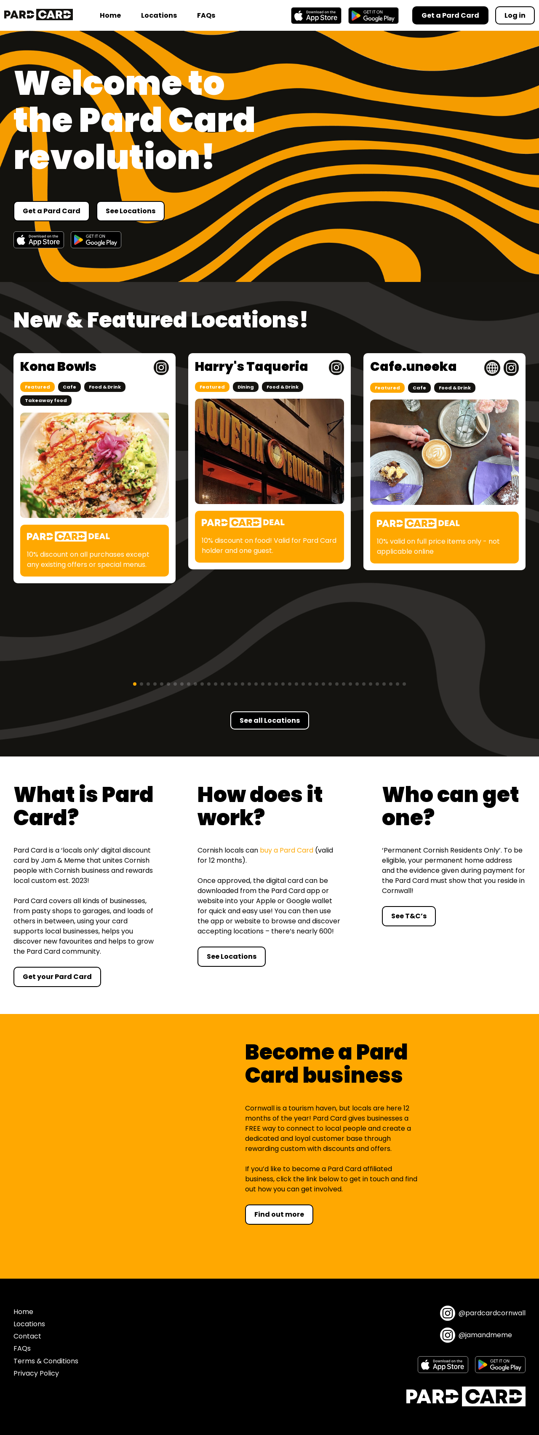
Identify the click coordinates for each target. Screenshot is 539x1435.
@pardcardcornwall (483, 1313)
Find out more (279, 1214)
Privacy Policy (36, 1373)
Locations (159, 15)
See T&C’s (409, 916)
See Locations (130, 211)
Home (110, 15)
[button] (134, 684)
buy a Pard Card (286, 850)
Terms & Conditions (45, 1361)
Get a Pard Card (51, 211)
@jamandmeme (476, 1335)
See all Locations (270, 720)
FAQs (206, 15)
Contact (27, 1336)
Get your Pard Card (57, 977)
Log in (515, 15)
